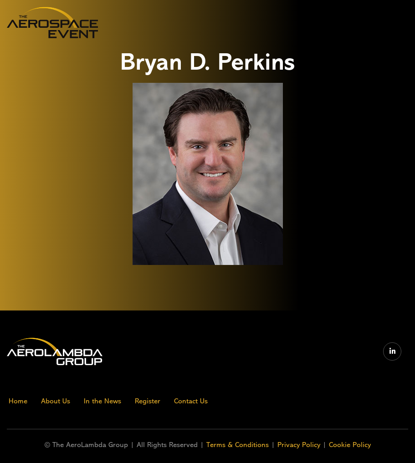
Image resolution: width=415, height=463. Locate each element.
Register (147, 401)
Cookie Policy (350, 445)
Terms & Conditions (238, 445)
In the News (102, 401)
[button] (332, 22)
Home (18, 401)
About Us (55, 401)
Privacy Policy (298, 445)
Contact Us (191, 401)
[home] (52, 22)
